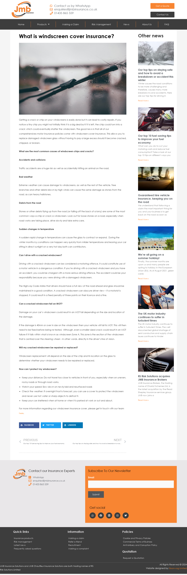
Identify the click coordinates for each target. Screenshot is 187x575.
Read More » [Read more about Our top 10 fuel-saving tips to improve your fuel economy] (143, 160)
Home (21, 24)
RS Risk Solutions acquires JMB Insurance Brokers (154, 378)
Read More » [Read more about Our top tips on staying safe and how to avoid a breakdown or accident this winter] (143, 100)
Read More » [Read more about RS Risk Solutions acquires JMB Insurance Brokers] (143, 401)
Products (43, 24)
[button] (29, 425)
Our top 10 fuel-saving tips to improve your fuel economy (154, 139)
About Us (147, 24)
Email (91, 477)
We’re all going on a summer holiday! (151, 256)
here (21, 413)
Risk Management (101, 24)
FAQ (167, 24)
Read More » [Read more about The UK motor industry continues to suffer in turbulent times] (143, 341)
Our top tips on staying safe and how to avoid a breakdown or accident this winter (155, 75)
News (126, 24)
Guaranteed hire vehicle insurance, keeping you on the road (155, 199)
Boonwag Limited (177, 569)
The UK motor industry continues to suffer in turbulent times (152, 318)
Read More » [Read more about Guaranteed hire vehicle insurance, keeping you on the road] (143, 219)
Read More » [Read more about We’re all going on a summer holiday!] (143, 279)
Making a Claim (70, 24)
